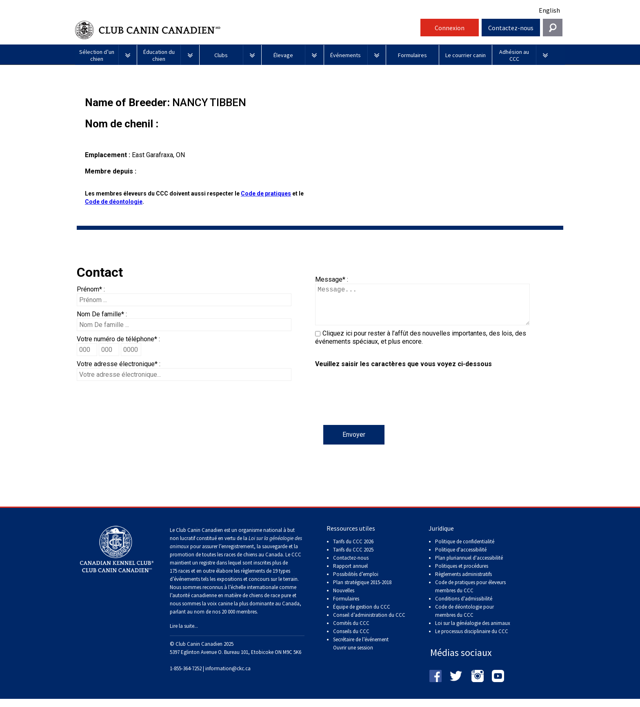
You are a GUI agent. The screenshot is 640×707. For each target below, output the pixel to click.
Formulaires (346, 606)
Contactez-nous (510, 28)
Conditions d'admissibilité (463, 606)
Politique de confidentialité (464, 549)
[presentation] (377, 409)
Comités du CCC (351, 631)
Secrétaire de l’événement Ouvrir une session (361, 651)
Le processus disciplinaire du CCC (471, 639)
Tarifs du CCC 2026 (353, 549)
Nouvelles (343, 598)
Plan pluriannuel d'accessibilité (469, 565)
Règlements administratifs (463, 582)
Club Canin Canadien (246, 30)
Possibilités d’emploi (355, 582)
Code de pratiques (266, 193)
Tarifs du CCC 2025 (353, 557)
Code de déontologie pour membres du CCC (464, 619)
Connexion (449, 28)
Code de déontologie (113, 201)
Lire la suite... (184, 634)
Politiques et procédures (461, 574)
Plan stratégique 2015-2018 (362, 590)
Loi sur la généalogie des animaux (472, 631)
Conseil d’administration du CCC (369, 623)
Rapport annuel (350, 574)
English (549, 10)
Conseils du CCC (351, 639)
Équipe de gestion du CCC (361, 614)
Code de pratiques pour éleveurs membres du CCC (470, 594)
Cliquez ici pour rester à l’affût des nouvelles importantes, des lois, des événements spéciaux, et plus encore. (420, 346)
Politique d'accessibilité (461, 557)
